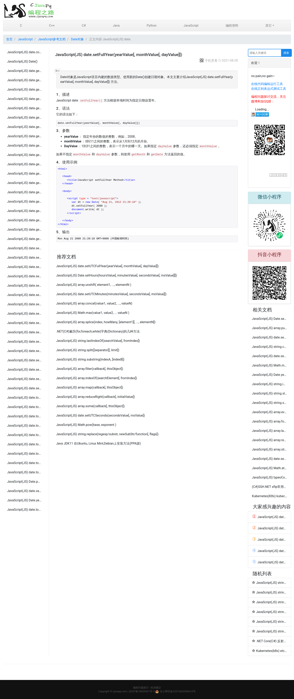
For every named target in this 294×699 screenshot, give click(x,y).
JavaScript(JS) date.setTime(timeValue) (24, 313)
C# (84, 25)
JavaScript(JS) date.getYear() (24, 239)
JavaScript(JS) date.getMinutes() (24, 117)
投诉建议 (156, 687)
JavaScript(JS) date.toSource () (24, 444)
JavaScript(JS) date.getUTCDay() (24, 173)
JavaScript (191, 25)
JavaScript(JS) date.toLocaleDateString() (24, 416)
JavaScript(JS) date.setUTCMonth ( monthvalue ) (24, 369)
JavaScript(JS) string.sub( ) (269, 612)
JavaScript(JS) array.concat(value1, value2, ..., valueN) (94, 303)
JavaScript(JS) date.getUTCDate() (24, 164)
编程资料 (232, 25)
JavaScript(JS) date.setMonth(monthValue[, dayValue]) (24, 295)
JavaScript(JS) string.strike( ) (269, 602)
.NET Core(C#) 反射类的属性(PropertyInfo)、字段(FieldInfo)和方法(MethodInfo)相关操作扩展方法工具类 (269, 641)
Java (116, 25)
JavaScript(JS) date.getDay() (24, 80)
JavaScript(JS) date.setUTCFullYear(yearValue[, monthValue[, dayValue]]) (24, 332)
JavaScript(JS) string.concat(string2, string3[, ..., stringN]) (269, 347)
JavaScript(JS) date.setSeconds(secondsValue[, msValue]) (24, 304)
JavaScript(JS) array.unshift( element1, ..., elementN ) (93, 285)
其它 (268, 25)
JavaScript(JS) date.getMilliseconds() (24, 108)
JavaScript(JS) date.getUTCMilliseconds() (24, 201)
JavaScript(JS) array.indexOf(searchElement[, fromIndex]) (96, 378)
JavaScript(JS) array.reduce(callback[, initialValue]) (269, 440)
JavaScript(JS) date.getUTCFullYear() (24, 183)
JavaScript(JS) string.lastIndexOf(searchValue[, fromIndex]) (98, 341)
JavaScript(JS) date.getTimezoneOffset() (24, 155)
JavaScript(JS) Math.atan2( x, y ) (269, 468)
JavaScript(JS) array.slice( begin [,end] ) (269, 449)
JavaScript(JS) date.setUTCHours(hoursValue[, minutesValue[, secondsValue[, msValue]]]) (24, 341)
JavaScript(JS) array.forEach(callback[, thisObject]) (269, 421)
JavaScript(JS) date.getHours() (24, 99)
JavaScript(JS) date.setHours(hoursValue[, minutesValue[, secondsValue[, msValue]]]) (24, 267)
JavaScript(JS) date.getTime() (24, 145)
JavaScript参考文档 (52, 39)
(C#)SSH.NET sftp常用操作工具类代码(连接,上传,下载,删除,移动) (269, 487)
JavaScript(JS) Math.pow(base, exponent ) (86, 425)
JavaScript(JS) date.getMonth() (24, 127)
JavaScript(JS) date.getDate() (24, 71)
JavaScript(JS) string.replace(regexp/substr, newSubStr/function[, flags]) (107, 434)
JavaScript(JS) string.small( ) (269, 631)
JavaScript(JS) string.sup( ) (269, 622)
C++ (52, 25)
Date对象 (77, 39)
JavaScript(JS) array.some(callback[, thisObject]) (90, 406)
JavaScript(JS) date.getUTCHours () (24, 192)
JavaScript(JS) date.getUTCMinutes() (24, 211)
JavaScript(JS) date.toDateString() (24, 397)
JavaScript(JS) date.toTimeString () (24, 463)
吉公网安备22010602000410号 (178, 691)
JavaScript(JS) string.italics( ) (269, 583)
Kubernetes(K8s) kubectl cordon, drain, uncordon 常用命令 (269, 496)
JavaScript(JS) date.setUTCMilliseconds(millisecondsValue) (24, 351)
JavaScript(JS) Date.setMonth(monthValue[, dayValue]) (269, 319)
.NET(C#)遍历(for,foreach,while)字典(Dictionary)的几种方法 (98, 331)
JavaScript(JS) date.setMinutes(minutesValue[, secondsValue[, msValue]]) (24, 285)
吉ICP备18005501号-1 (142, 691)
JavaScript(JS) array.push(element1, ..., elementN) (269, 328)
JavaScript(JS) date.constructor (24, 52)
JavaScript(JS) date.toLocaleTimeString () (24, 435)
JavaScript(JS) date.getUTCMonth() (24, 220)
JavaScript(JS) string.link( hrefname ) (269, 592)
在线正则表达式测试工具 (268, 89)
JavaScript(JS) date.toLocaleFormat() (24, 425)
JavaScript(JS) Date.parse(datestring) (24, 481)
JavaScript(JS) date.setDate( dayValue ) (24, 248)
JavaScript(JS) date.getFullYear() (24, 89)
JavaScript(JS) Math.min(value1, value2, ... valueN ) (269, 365)
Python (152, 25)
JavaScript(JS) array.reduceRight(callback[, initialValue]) (95, 397)
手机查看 (208, 61)
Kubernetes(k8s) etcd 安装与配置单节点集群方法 (269, 651)
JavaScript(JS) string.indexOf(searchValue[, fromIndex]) (269, 384)
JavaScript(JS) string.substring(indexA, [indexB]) (90, 359)
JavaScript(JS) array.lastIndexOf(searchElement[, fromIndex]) (269, 431)
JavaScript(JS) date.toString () (24, 453)
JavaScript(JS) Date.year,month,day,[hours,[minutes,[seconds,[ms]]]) (24, 500)
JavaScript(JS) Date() (22, 61)
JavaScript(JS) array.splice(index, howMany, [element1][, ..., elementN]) (106, 322)
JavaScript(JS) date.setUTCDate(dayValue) (24, 323)
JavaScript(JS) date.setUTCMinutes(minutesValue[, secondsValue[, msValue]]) (24, 360)
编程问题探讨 (141, 687)
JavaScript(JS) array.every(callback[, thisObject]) (269, 412)
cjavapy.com (120, 691)
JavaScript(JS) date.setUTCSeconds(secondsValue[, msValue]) (24, 379)
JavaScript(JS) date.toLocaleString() (24, 509)
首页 (9, 39)
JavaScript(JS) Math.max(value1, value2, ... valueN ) (92, 313)
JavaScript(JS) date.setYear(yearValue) (24, 388)
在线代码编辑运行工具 (267, 84)
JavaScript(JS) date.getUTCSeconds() (24, 229)
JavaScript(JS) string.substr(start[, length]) (269, 403)
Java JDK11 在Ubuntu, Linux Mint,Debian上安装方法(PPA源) (98, 443)
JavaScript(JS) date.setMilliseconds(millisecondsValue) (24, 276)
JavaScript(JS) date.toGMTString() (24, 407)
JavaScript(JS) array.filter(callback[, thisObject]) (89, 369)
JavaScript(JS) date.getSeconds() (24, 136)
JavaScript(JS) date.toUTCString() (24, 472)
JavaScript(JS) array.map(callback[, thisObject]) (89, 387)
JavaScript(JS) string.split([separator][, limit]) (87, 350)
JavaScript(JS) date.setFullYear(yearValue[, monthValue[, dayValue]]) (24, 257)
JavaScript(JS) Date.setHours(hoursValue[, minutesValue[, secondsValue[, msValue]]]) (116, 275)
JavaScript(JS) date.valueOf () (24, 491)
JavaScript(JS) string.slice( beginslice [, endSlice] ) (269, 393)
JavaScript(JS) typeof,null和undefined (269, 477)
